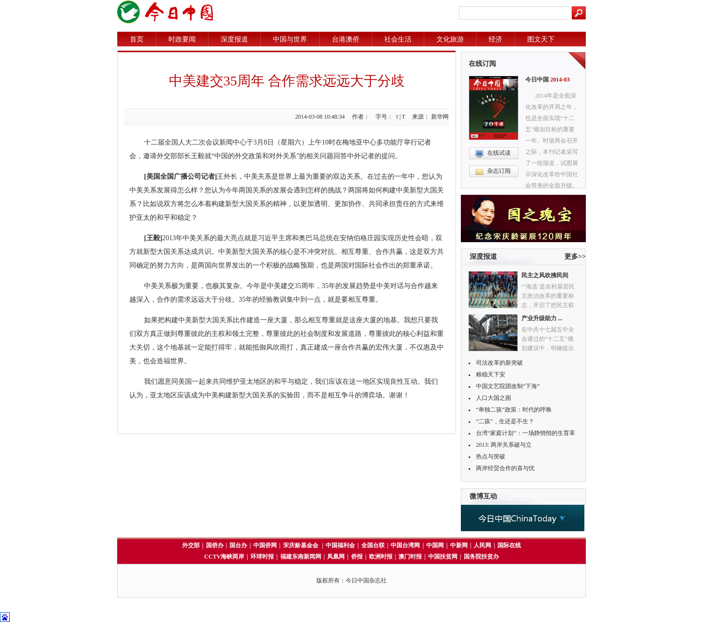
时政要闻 (182, 39)
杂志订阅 (499, 170)
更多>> (575, 256)
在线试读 (499, 152)
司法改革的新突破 (499, 362)
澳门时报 (410, 556)
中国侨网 (265, 545)
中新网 (459, 545)
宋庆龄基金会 (301, 545)
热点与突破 (490, 456)
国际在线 (509, 545)
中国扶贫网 (442, 556)
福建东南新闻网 (300, 556)
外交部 (191, 545)
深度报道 (234, 39)
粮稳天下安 (490, 374)
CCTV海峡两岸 (224, 556)
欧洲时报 (381, 556)
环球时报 (262, 556)
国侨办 (215, 545)
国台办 (238, 545)
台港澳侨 (345, 39)
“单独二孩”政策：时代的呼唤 (514, 409)
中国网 (435, 545)
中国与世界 (290, 39)
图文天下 (541, 39)
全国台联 (373, 545)
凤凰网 (336, 556)
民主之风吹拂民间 (544, 275)
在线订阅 (482, 63)
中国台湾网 (405, 545)
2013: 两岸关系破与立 (504, 444)
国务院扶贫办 (481, 556)
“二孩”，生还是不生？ (505, 421)
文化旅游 (450, 39)
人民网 (482, 545)
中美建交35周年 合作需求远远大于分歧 (287, 80)
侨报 (357, 556)
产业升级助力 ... (541, 318)
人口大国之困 (493, 397)
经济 (495, 39)
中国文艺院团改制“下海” (508, 386)
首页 (137, 39)
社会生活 (398, 39)
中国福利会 (340, 545)
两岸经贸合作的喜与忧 (505, 468)
